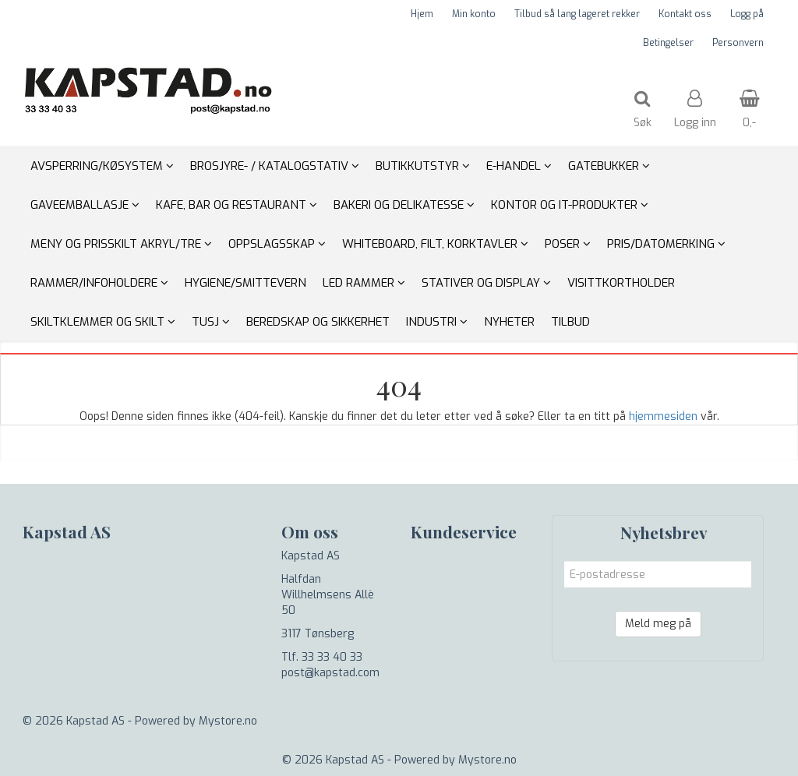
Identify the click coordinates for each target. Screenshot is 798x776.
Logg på (747, 14)
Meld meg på (658, 623)
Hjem (422, 14)
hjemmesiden (663, 416)
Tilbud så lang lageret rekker (577, 14)
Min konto (474, 14)
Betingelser (668, 43)
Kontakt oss (685, 14)
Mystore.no (228, 721)
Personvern (738, 43)
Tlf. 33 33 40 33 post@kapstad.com (330, 665)
